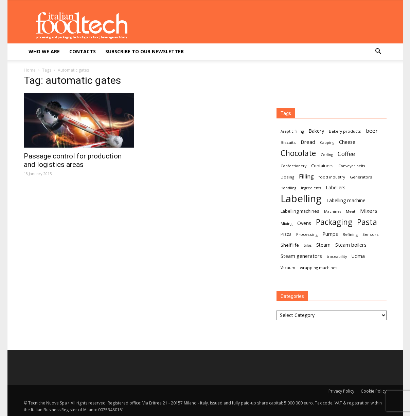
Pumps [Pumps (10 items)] (330, 233)
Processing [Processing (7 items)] (307, 234)
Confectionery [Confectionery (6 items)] (293, 166)
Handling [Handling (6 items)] (288, 188)
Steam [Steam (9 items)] (323, 245)
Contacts (82, 51)
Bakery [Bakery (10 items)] (316, 130)
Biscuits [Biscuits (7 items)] (288, 142)
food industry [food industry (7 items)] (332, 176)
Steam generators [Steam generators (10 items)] (301, 255)
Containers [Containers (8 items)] (322, 166)
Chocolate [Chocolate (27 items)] (298, 153)
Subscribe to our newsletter (144, 51)
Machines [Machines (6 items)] (332, 211)
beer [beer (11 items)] (372, 130)
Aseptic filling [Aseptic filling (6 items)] (292, 131)
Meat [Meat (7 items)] (350, 211)
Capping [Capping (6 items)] (327, 142)
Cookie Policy (374, 391)
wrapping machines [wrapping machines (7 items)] (319, 267)
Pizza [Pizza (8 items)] (286, 234)
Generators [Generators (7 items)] (361, 176)
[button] (378, 52)
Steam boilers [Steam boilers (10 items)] (351, 244)
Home (30, 70)
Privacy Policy (341, 391)
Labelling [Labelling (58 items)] (301, 198)
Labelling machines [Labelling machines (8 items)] (300, 211)
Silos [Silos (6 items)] (307, 245)
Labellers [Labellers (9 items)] (335, 187)
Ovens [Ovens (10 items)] (304, 223)
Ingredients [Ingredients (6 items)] (311, 188)
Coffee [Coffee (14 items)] (346, 153)
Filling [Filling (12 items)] (306, 176)
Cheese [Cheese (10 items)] (347, 141)
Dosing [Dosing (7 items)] (287, 176)
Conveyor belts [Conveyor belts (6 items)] (351, 166)
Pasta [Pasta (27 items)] (367, 222)
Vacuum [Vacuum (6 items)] (288, 267)
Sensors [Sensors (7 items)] (370, 234)
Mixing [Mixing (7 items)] (286, 223)
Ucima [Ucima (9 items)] (358, 256)
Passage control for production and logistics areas (73, 160)
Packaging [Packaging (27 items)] (334, 222)
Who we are (44, 51)
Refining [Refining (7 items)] (350, 234)
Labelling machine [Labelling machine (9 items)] (346, 200)
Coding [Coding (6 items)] (327, 154)
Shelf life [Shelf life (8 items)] (290, 245)
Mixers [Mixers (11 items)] (368, 210)
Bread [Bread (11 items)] (308, 141)
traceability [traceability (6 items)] (337, 256)
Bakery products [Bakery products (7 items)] (345, 131)
